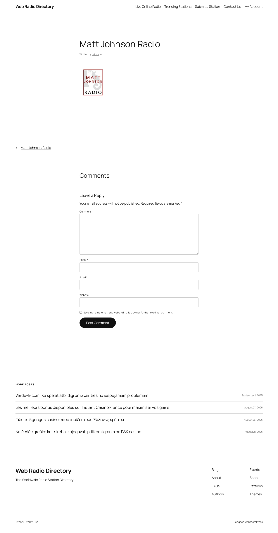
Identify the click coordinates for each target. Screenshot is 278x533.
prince (95, 54)
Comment (86, 211)
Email (83, 277)
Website (84, 295)
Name (84, 259)
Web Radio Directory (34, 6)
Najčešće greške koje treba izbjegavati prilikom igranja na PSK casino (78, 431)
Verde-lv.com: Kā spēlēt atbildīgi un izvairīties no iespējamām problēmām (82, 395)
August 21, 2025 (254, 431)
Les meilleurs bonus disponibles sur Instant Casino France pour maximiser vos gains (92, 407)
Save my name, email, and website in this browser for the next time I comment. (128, 312)
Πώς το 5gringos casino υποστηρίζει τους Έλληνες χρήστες (70, 419)
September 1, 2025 (252, 395)
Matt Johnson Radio (36, 147)
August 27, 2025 (253, 407)
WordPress (256, 522)
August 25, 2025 (253, 419)
